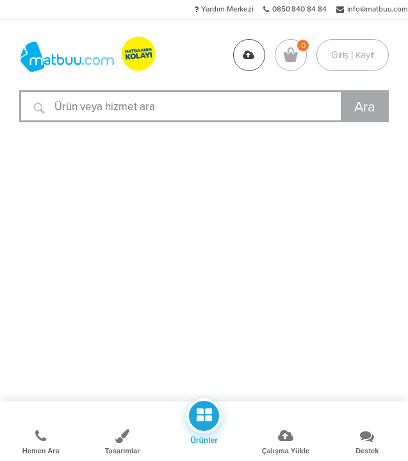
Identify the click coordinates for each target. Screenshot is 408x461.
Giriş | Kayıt (352, 55)
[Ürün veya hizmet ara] (204, 106)
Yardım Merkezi (227, 8)
